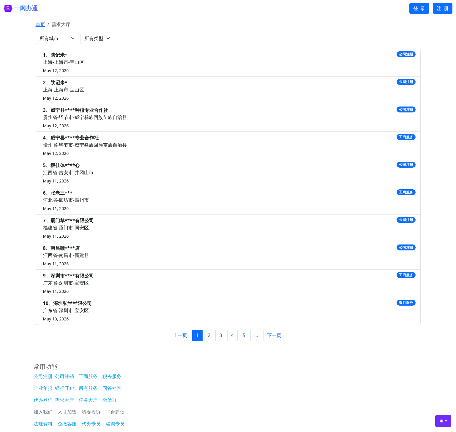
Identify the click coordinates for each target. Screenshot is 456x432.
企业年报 (43, 388)
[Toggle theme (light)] (443, 421)
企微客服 (67, 423)
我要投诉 (91, 412)
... (256, 335)
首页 (40, 24)
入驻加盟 (67, 412)
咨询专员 (115, 423)
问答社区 (112, 388)
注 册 (443, 8)
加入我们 (43, 412)
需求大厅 (64, 400)
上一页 (180, 335)
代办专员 (91, 423)
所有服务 (88, 388)
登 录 (419, 8)
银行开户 (64, 388)
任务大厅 (88, 400)
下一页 (274, 335)
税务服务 (112, 376)
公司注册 (43, 376)
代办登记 (43, 400)
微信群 (109, 400)
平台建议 (115, 412)
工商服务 (88, 376)
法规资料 (43, 423)
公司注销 (64, 376)
